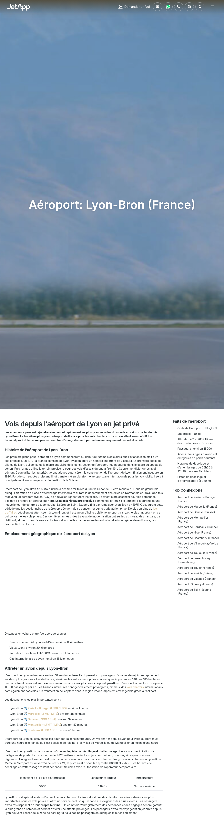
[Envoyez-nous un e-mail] (157, 6)
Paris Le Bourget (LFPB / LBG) (47, 708)
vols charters (135, 687)
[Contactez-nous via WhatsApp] (168, 6)
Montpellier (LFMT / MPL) (44, 724)
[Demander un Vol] (134, 6)
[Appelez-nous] (178, 6)
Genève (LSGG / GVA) (42, 719)
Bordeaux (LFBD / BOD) (43, 730)
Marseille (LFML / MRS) (43, 713)
